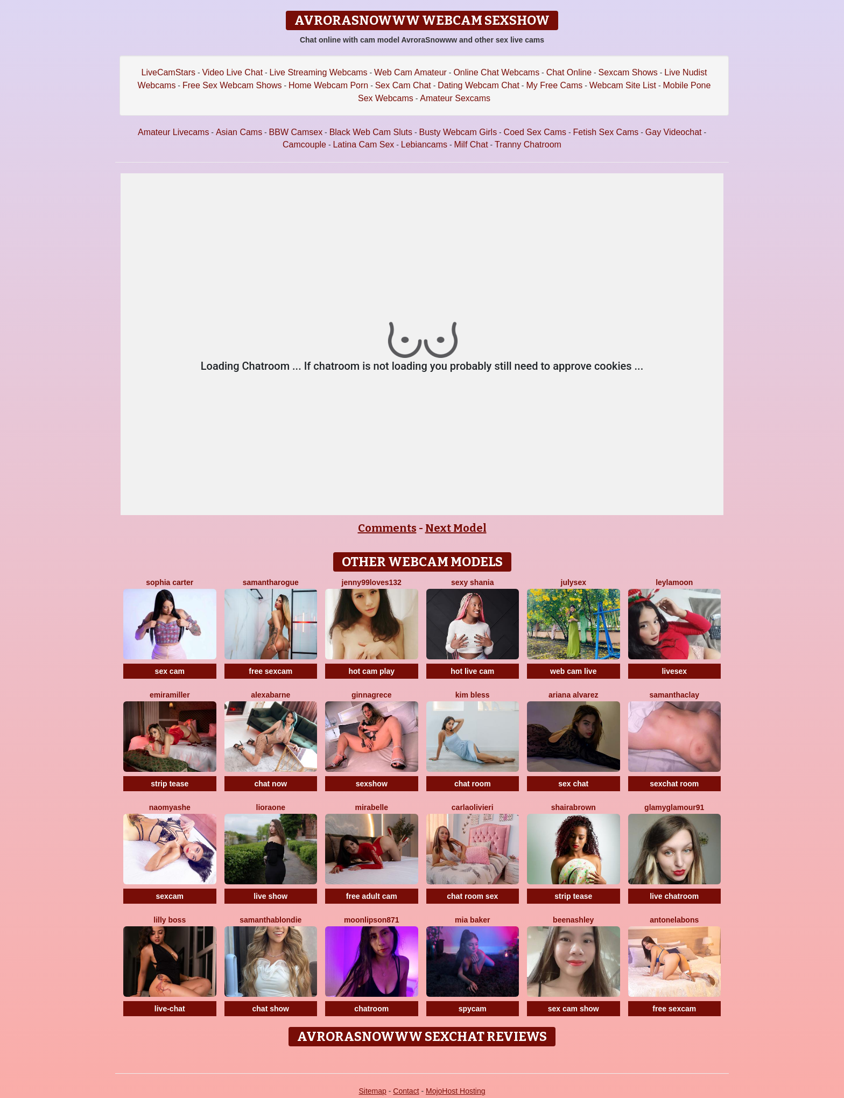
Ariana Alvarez (573, 695)
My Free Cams (554, 85)
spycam (473, 1008)
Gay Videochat (673, 132)
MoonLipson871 (371, 920)
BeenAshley (573, 920)
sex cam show (573, 1008)
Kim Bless (472, 695)
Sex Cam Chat (403, 85)
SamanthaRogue (271, 582)
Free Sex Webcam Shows (232, 85)
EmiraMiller (170, 695)
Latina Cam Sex (363, 144)
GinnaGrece (371, 695)
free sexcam (270, 671)
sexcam (170, 896)
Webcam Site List (622, 85)
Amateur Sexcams (455, 98)
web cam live (573, 671)
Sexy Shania (472, 582)
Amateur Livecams (173, 132)
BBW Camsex (296, 132)
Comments (387, 528)
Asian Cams (239, 132)
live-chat (169, 1008)
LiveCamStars (168, 72)
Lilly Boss (169, 920)
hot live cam (472, 671)
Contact (406, 1091)
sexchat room (674, 783)
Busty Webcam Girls (458, 132)
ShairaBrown (573, 807)
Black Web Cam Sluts (370, 132)
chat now (270, 783)
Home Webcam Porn (328, 85)
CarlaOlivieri (473, 807)
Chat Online (569, 72)
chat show (270, 1008)
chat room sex (472, 896)
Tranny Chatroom (528, 144)
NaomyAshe (170, 807)
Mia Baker (472, 920)
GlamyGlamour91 (674, 807)
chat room (472, 783)
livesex (674, 671)
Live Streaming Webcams (319, 72)
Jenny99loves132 (372, 582)
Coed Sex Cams (535, 132)
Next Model (456, 528)
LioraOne (270, 807)
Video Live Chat (232, 72)
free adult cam (371, 896)
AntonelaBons (674, 920)
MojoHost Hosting (456, 1091)
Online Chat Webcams (496, 72)
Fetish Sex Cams (606, 132)
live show (270, 896)
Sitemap (372, 1091)
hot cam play (371, 671)
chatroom (371, 1008)
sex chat (573, 783)
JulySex (573, 582)
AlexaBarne (270, 695)
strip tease (169, 783)
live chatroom (674, 896)
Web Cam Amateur (410, 72)
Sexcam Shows (628, 72)
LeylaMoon (674, 582)
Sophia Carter (169, 582)
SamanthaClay (674, 695)
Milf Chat (471, 144)
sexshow (372, 783)
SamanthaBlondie (270, 920)
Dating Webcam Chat (478, 85)
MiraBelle (371, 807)
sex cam (170, 671)
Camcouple (304, 144)
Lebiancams (424, 144)
